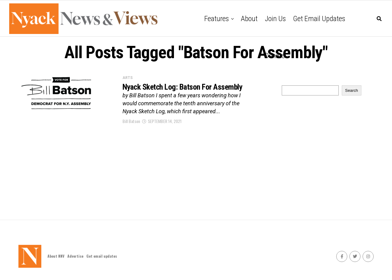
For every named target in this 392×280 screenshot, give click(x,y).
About (249, 18)
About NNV (55, 256)
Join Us (275, 18)
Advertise (75, 256)
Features (216, 18)
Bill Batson (131, 131)
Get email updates (319, 18)
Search (351, 90)
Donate (275, 55)
